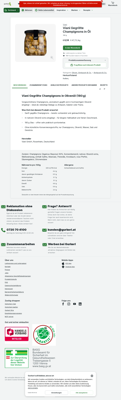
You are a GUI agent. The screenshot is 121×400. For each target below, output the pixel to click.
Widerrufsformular (11, 295)
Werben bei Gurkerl (62, 244)
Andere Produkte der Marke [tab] (84, 85)
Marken (76, 10)
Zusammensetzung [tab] (38, 85)
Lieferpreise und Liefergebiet (15, 263)
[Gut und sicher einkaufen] (44, 335)
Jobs (6, 273)
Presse (7, 270)
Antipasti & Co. (100, 73)
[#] (16, 358)
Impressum (9, 289)
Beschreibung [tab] (19, 85)
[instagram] (68, 304)
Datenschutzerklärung (13, 285)
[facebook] (63, 304)
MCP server (9, 316)
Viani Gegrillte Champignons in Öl (77, 29)
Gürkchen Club (10, 304)
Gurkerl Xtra (9, 310)
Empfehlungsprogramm (13, 313)
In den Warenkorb (72, 48)
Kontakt (8, 266)
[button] (112, 4)
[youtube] (74, 304)
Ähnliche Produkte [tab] (59, 85)
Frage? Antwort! (60, 206)
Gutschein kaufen (11, 307)
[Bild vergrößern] (52, 58)
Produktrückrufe (11, 279)
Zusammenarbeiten (21, 244)
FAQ (6, 282)
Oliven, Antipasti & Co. (82, 73)
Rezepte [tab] (104, 85)
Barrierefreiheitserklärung (14, 292)
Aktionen (27, 10)
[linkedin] (80, 304)
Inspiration (63, 10)
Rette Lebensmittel (44, 10)
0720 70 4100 (16, 229)
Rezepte (88, 10)
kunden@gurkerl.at (62, 229)
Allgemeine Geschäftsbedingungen (18, 276)
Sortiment (12, 10)
